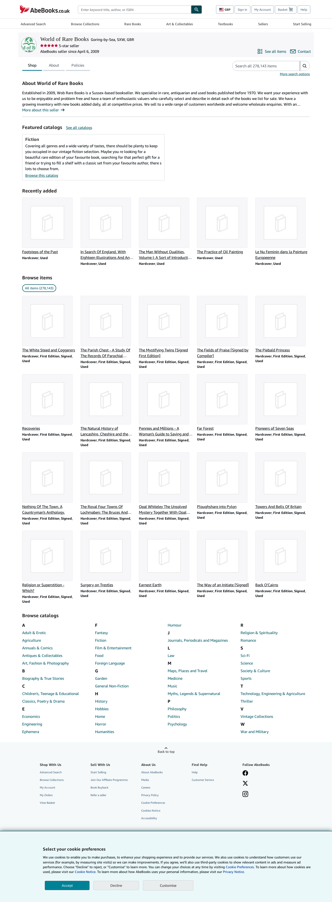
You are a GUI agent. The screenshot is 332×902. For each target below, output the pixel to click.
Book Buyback (99, 787)
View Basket (47, 802)
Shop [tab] (32, 66)
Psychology (177, 724)
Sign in (242, 9)
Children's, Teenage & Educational (50, 693)
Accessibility (149, 818)
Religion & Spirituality (259, 632)
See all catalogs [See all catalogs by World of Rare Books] (79, 127)
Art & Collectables (179, 24)
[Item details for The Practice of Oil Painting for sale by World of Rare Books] (224, 226)
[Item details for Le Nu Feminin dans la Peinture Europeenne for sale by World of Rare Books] (282, 228)
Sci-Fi (245, 655)
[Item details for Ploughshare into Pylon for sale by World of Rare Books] (224, 480)
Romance (248, 640)
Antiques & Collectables (42, 655)
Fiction (100, 640)
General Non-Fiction (112, 686)
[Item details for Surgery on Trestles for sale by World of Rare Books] (107, 559)
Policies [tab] (78, 66)
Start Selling (302, 24)
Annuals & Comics (37, 648)
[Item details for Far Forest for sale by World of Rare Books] (224, 402)
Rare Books (132, 24)
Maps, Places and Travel (187, 670)
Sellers (263, 24)
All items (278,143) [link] (39, 288)
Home (100, 716)
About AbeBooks (152, 772)
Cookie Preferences (153, 802)
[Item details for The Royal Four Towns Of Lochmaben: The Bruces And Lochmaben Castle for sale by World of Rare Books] (107, 483)
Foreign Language (110, 663)
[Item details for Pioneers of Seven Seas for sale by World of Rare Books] (282, 402)
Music (172, 686)
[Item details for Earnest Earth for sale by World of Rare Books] (166, 559)
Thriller (247, 701)
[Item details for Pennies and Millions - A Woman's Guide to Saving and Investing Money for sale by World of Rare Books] (166, 405)
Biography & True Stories (43, 678)
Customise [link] (168, 885)
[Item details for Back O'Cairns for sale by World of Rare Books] (282, 559)
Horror (100, 724)
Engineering (32, 724)
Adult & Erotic (34, 632)
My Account (262, 9)
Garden (101, 678)
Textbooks (225, 24)
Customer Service (203, 780)
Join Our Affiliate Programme (109, 780)
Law (171, 655)
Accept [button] (67, 885)
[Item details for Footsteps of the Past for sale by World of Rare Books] (49, 226)
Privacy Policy (150, 795)
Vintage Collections (257, 716)
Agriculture (31, 640)
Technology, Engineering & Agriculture (273, 693)
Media (145, 780)
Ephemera (30, 731)
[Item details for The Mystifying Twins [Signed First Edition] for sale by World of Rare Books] (166, 327)
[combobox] (134, 9)
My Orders (46, 795)
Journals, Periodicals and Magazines (198, 640)
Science (247, 663)
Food (99, 655)
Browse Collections (85, 24)
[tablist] (56, 66)
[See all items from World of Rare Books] (271, 51)
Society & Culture (255, 670)
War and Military (255, 731)
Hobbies (102, 708)
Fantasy (101, 632)
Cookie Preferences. (240, 867)
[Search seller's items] (261, 66)
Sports (246, 678)
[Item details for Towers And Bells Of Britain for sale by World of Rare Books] (282, 480)
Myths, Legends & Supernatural (194, 693)
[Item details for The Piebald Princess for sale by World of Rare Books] (282, 324)
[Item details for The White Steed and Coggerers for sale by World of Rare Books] (49, 324)
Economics (31, 716)
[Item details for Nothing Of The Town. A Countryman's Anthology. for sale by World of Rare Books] (49, 483)
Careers (145, 787)
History (101, 701)
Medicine (175, 678)
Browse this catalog (41, 175)
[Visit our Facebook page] (245, 773)
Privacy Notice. (234, 872)
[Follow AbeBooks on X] (245, 783)
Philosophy (177, 708)
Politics (174, 716)
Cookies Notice (150, 810)
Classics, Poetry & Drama (43, 701)
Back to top (166, 751)
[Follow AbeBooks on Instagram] (245, 794)
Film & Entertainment (113, 648)
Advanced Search (33, 24)
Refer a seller (98, 795)
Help (304, 9)
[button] (305, 66)
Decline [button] (116, 885)
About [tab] (54, 66)
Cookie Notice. (85, 872)
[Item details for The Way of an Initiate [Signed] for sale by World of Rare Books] (224, 559)
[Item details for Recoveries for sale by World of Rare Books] (49, 402)
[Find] (196, 9)
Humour (174, 625)
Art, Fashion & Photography (45, 663)
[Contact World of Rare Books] (300, 51)
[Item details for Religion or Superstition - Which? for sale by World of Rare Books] (49, 562)
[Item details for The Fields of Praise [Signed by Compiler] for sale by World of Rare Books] (224, 327)
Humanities (104, 731)
